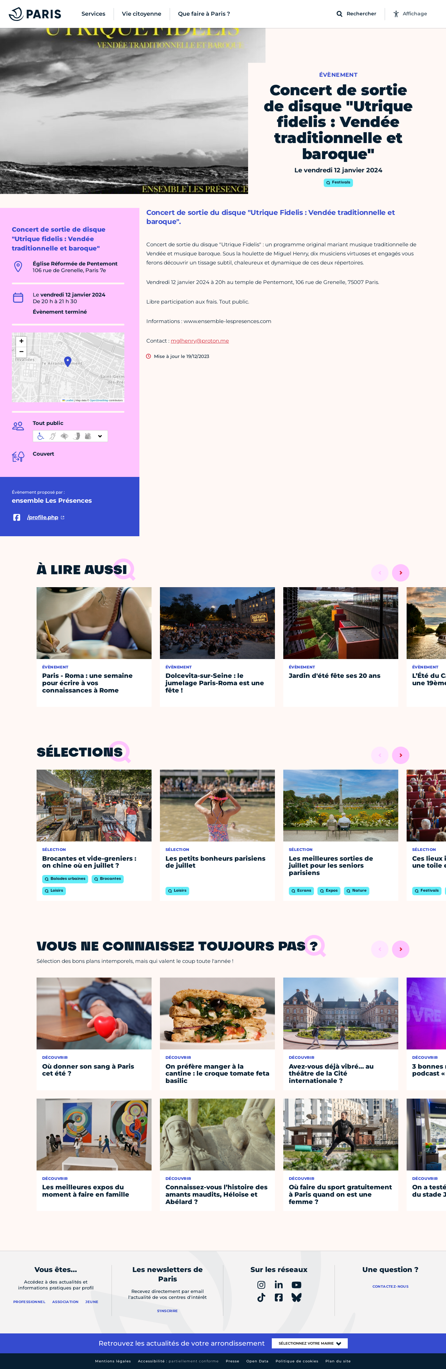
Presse (232, 1361)
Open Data (257, 1361)
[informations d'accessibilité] (70, 436)
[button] (67, 361)
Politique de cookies (297, 1361)
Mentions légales (113, 1361)
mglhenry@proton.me (200, 340)
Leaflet (68, 400)
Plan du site (338, 1361)
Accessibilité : (178, 1361)
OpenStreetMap (99, 400)
